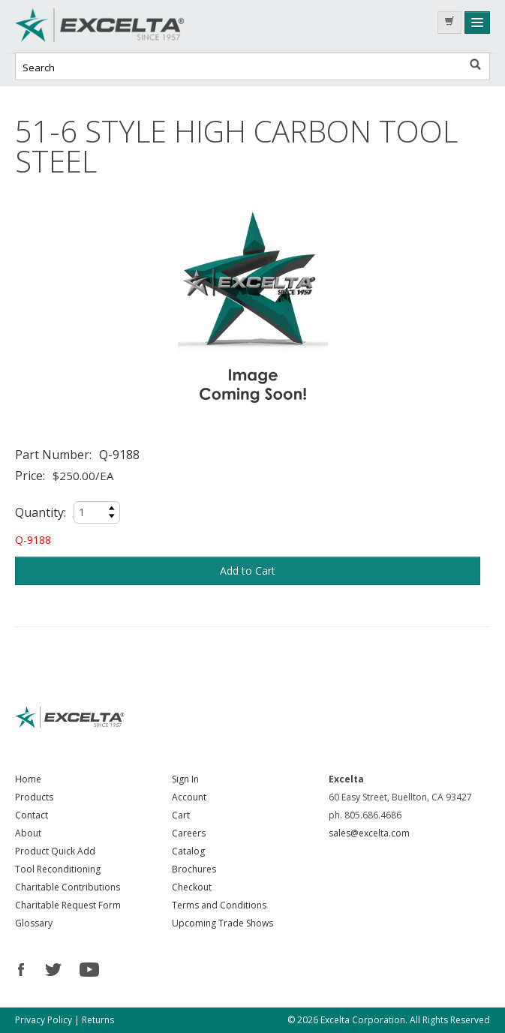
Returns (98, 1019)
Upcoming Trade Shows (222, 923)
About (28, 833)
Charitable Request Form (68, 905)
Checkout (192, 887)
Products (34, 797)
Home (28, 779)
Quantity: (40, 512)
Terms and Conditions (219, 905)
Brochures (194, 869)
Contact (31, 815)
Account (189, 797)
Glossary (34, 923)
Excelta (127, 26)
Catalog (188, 851)
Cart (181, 815)
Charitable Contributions (67, 887)
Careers (189, 833)
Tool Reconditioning (58, 869)
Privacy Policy (43, 1019)
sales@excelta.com (369, 833)
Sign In (185, 779)
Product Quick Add (55, 851)
